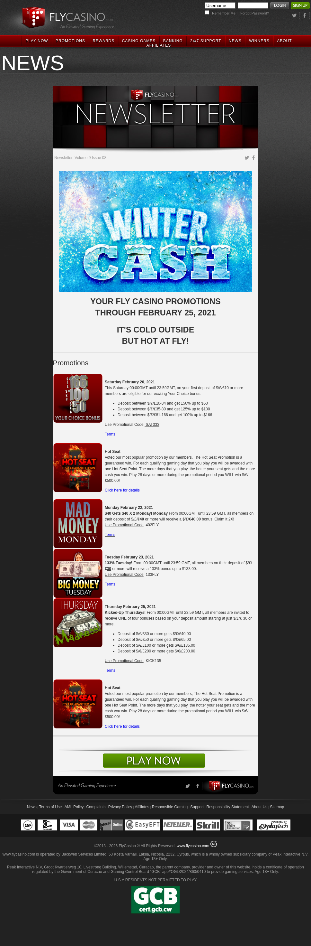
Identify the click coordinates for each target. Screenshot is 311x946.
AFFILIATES (159, 45)
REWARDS (103, 41)
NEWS (235, 41)
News (32, 807)
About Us (259, 807)
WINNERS (259, 41)
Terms (110, 434)
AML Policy (74, 807)
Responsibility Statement (228, 807)
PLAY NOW (36, 41)
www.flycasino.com (193, 846)
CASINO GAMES (139, 41)
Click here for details (122, 490)
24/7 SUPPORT (205, 41)
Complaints (95, 807)
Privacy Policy (120, 807)
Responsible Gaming (170, 807)
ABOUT (284, 41)
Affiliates (142, 807)
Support (197, 807)
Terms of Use (50, 807)
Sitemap (277, 807)
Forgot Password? (254, 13)
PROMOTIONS (70, 41)
